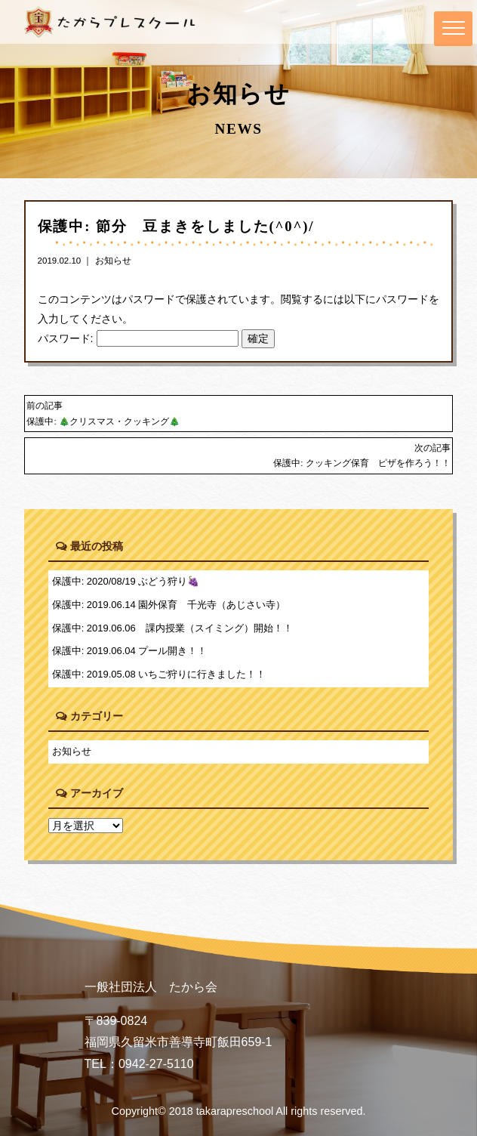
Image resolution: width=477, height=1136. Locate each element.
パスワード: (138, 338)
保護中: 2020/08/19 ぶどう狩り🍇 (126, 581)
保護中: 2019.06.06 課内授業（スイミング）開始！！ (172, 628)
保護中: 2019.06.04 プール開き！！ (130, 650)
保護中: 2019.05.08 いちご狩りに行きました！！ (159, 674)
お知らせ (113, 260)
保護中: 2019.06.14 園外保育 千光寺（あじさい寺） (169, 604)
